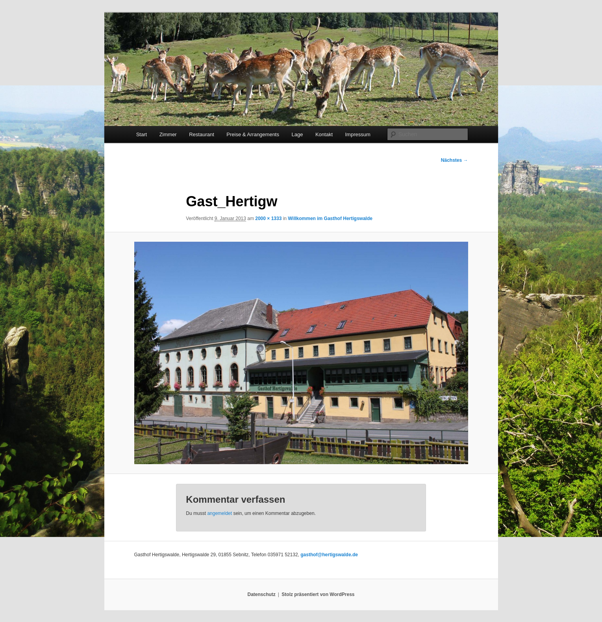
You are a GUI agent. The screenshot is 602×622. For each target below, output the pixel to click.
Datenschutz (262, 594)
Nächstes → (454, 160)
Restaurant (201, 134)
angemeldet (219, 513)
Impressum (357, 134)
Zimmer (168, 134)
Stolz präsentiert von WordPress (318, 594)
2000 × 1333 (268, 218)
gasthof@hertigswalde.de (329, 554)
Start (141, 134)
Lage (297, 134)
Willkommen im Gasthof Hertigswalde (330, 218)
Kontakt (324, 134)
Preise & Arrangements (252, 134)
